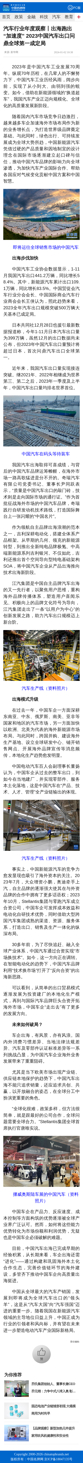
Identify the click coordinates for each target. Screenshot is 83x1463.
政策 (19, 17)
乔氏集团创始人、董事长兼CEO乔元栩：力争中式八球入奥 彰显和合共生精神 (53, 1391)
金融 (31, 17)
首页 (6, 17)
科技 (44, 17)
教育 (69, 17)
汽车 (56, 17)
